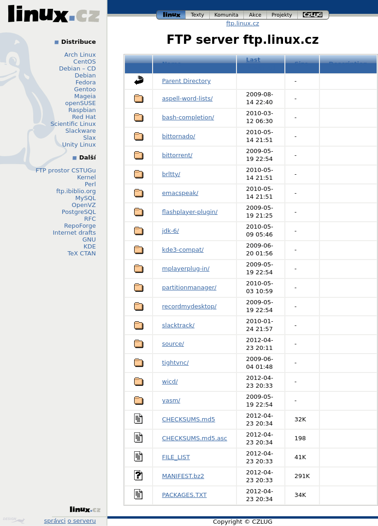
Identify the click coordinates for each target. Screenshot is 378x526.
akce (255, 15)
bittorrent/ (177, 155)
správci (55, 520)
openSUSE (80, 103)
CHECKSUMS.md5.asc (194, 438)
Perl (90, 184)
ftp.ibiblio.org (76, 191)
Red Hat (84, 116)
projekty (282, 15)
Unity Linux (79, 144)
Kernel (86, 177)
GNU (89, 239)
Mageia (85, 96)
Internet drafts (74, 232)
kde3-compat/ (183, 249)
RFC (90, 218)
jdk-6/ (170, 230)
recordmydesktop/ (189, 306)
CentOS (84, 61)
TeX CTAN (82, 253)
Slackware (80, 130)
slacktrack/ (178, 325)
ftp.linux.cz (242, 23)
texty (198, 15)
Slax (89, 137)
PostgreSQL (79, 211)
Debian (85, 75)
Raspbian (82, 109)
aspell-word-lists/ (187, 98)
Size (301, 63)
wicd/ (170, 381)
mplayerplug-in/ (186, 268)
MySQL (85, 198)
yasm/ (171, 400)
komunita (227, 15)
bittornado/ (178, 136)
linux (171, 15)
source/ (173, 343)
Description (348, 63)
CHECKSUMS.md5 (188, 419)
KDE (89, 246)
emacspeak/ (180, 192)
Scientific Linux (73, 123)
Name (172, 63)
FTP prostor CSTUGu (65, 170)
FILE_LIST (176, 457)
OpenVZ (83, 204)
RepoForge (80, 225)
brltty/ (171, 174)
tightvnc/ (175, 362)
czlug (313, 15)
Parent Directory (186, 80)
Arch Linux (80, 54)
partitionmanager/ (189, 287)
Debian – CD (77, 68)
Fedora (86, 82)
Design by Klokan (13, 520)
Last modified (261, 63)
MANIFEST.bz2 (183, 476)
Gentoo (85, 89)
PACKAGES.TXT (184, 494)
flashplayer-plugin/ (190, 211)
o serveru (82, 520)
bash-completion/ (188, 117)
